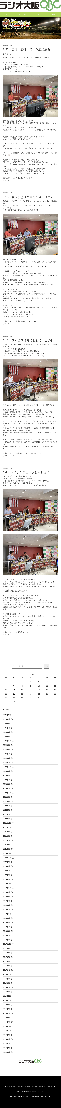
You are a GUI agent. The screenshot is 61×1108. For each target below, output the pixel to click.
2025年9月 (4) (8, 719)
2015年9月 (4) (8, 1005)
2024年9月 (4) (8, 745)
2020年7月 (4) (8, 870)
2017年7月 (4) (8, 957)
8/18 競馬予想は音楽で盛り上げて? (27, 197)
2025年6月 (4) (8, 732)
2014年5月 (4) (8, 1052)
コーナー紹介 (22, 14)
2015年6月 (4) (8, 1017)
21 (14, 694)
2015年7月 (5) (8, 1013)
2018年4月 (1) (8, 940)
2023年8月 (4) (8, 775)
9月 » (46, 702)
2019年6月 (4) (8, 905)
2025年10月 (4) (8, 715)
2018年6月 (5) (8, 931)
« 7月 (14, 702)
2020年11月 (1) (8, 853)
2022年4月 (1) (8, 819)
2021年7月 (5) (8, 840)
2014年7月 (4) (8, 1043)
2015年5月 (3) (8, 1022)
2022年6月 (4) (8, 810)
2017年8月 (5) (8, 953)
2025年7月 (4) (8, 728)
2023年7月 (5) (8, 780)
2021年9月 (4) (8, 832)
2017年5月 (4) (8, 966)
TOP (7, 14)
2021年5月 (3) (8, 849)
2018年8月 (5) (8, 922)
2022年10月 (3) (8, 793)
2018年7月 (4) (8, 927)
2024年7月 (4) (8, 754)
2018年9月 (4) (8, 918)
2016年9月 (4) (8, 979)
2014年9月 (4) (8, 1035)
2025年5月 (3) (8, 736)
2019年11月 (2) (8, 883)
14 (14, 690)
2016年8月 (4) (8, 983)
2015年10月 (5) (8, 1000)
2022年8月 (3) (8, 801)
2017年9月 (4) (8, 948)
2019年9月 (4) (8, 892)
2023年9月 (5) (8, 771)
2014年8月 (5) (8, 1039)
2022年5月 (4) (8, 814)
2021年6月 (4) (8, 844)
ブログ (38, 14)
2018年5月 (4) (8, 935)
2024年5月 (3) (8, 762)
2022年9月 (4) (8, 797)
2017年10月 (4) (8, 944)
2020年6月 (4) (8, 875)
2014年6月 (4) (8, 1048)
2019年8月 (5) (8, 896)
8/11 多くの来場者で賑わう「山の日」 (30, 340)
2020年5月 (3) (8, 879)
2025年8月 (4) (8, 723)
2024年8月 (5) (8, 749)
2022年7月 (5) (8, 806)
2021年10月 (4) (8, 827)
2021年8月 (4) (8, 836)
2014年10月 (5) (8, 1030)
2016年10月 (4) (8, 974)
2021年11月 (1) (8, 823)
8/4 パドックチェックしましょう (26, 472)
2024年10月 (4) (8, 741)
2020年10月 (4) (8, 858)
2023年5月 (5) (8, 788)
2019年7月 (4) (8, 901)
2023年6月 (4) (8, 784)
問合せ (53, 14)
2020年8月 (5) (8, 866)
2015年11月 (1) (8, 996)
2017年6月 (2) (8, 961)
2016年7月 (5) (8, 987)
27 (6, 698)
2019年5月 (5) (8, 909)
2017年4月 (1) (8, 970)
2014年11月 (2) (8, 1026)
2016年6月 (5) (8, 992)
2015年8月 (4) (8, 1009)
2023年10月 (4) (8, 767)
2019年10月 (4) (8, 888)
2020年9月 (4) (8, 862)
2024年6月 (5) (8, 758)
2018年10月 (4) (8, 914)
